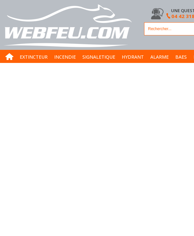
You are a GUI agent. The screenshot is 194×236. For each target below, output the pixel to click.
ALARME (159, 57)
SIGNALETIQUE (98, 57)
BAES (181, 57)
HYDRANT (133, 57)
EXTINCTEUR (34, 57)
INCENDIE (65, 57)
